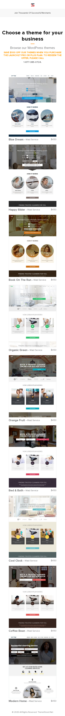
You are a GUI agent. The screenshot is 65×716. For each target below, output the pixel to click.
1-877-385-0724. (32, 62)
